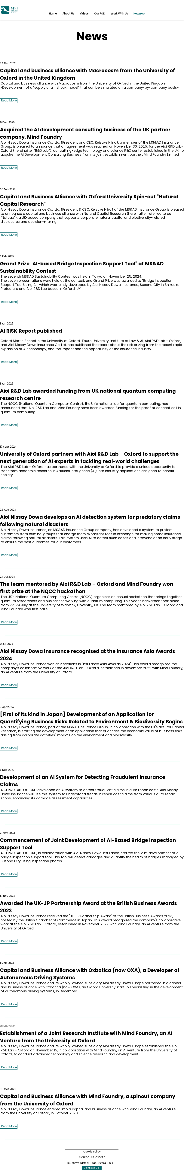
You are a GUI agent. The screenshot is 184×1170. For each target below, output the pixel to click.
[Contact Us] (92, 1168)
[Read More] (8, 100)
